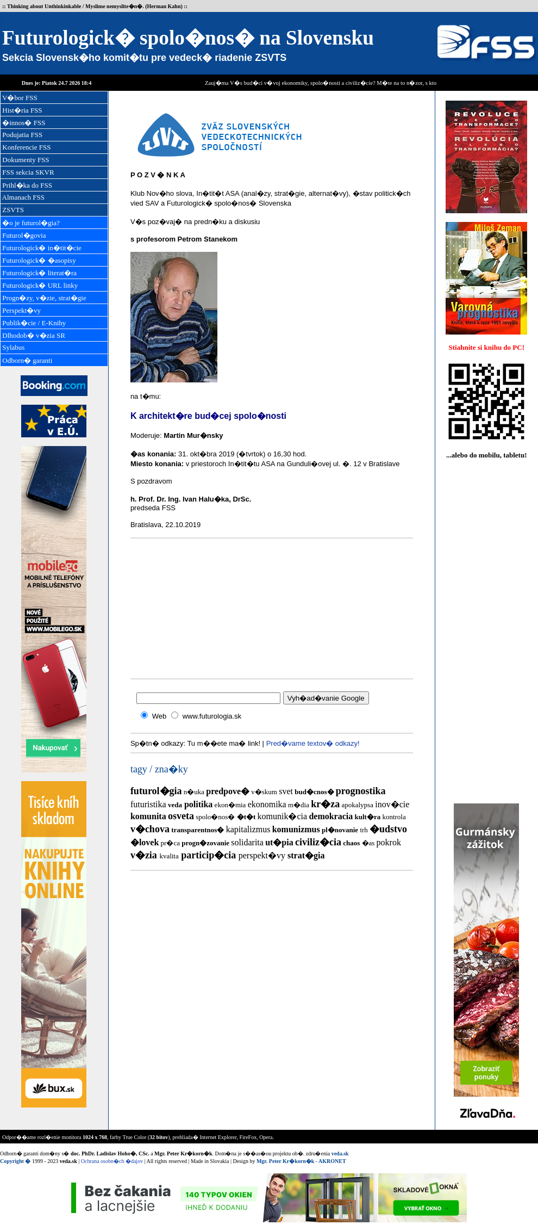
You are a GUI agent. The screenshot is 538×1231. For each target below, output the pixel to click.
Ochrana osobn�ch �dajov (112, 1161)
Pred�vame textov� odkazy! (313, 743)
